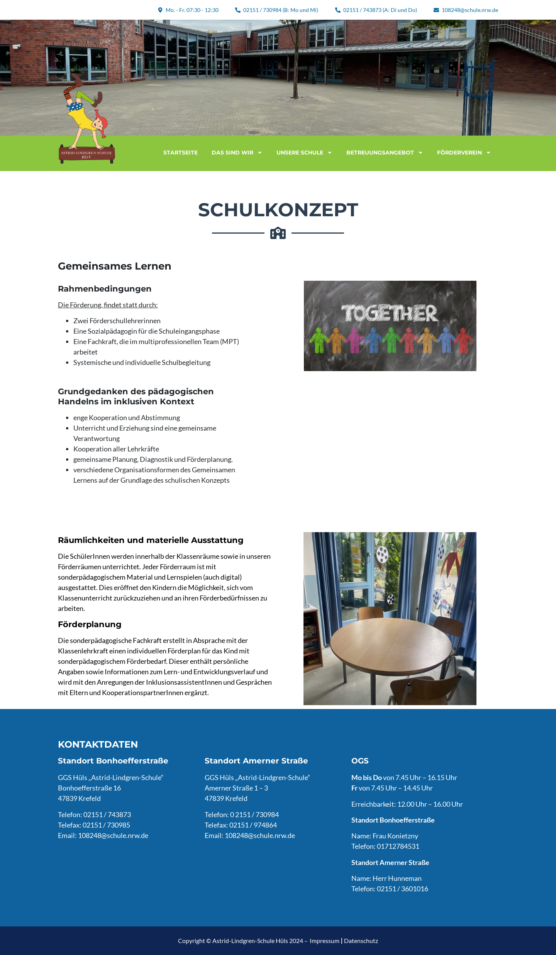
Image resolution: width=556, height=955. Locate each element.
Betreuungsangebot (384, 152)
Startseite (180, 152)
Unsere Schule (304, 152)
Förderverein (464, 152)
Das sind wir (237, 152)
